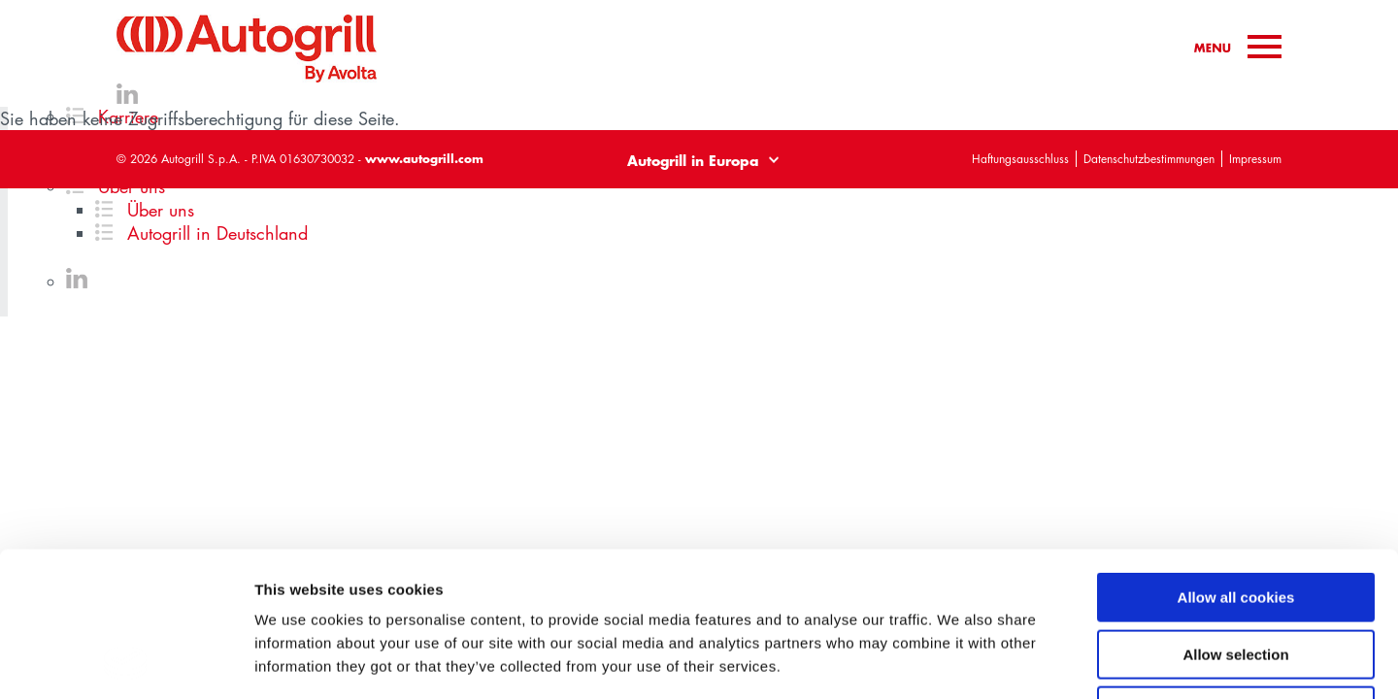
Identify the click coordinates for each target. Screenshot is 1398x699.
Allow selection (1235, 519)
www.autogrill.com (424, 158)
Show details (1019, 660)
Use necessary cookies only (1236, 575)
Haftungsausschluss (1020, 158)
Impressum (1255, 158)
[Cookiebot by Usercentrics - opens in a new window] (126, 661)
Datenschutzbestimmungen (1149, 158)
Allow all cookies (1236, 461)
